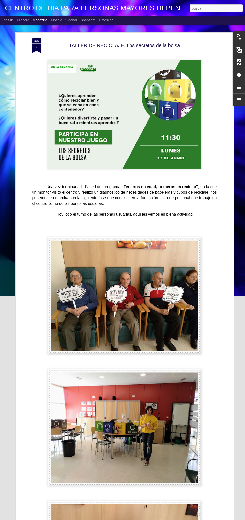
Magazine (40, 20)
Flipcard (23, 20)
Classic (8, 20)
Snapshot (88, 20)
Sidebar (71, 20)
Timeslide (106, 20)
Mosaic (56, 20)
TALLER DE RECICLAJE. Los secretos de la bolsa (124, 34)
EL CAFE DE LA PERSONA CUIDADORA (112, 514)
